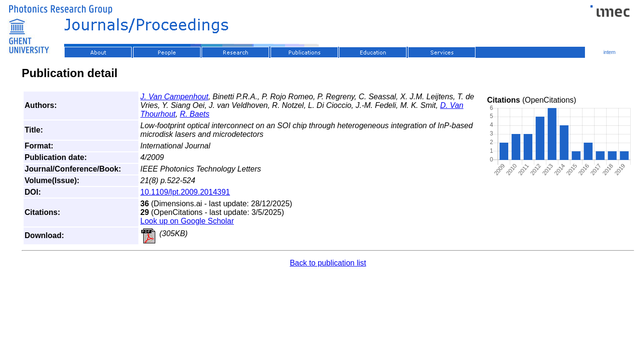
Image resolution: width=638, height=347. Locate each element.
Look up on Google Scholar (187, 221)
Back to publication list (328, 263)
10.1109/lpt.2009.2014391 (185, 192)
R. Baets (194, 114)
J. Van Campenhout (174, 97)
